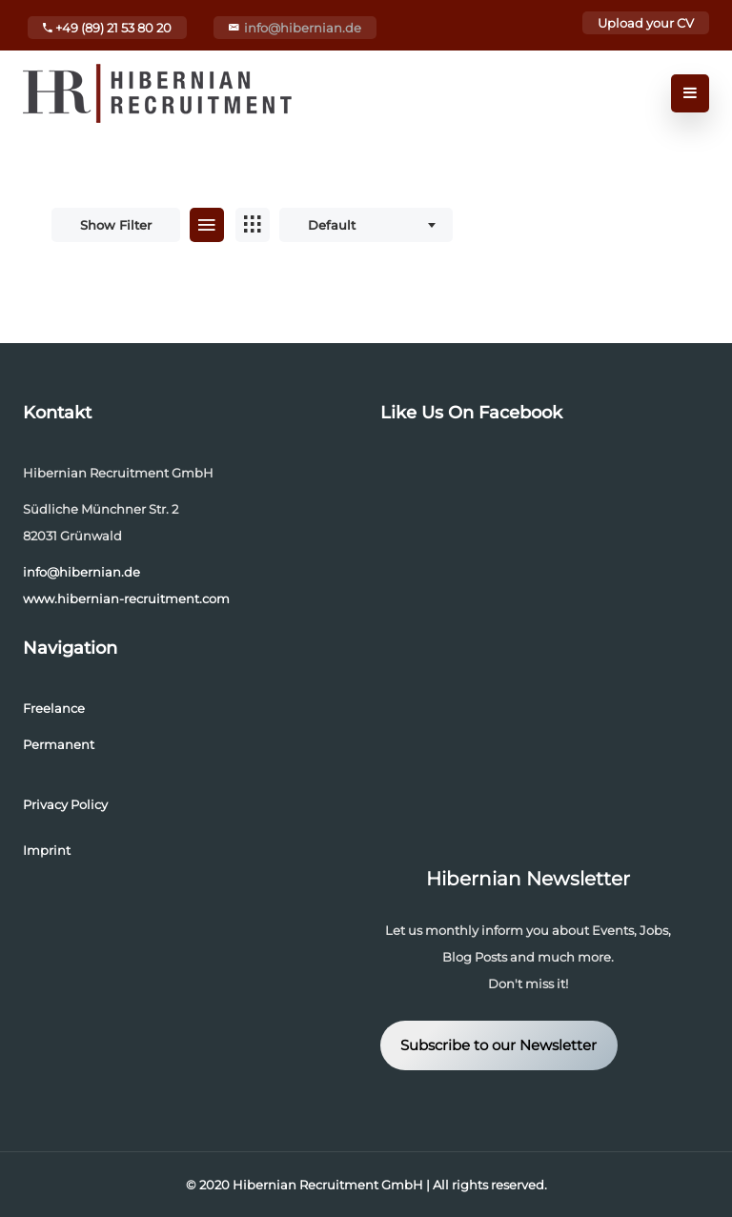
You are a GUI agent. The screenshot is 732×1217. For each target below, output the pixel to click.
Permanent (58, 744)
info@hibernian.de (302, 27)
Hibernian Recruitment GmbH (328, 1184)
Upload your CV (646, 22)
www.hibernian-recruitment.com (126, 598)
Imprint (47, 850)
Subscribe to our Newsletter (498, 1045)
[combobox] (366, 225)
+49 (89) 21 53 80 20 (107, 27)
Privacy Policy (65, 804)
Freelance (54, 708)
